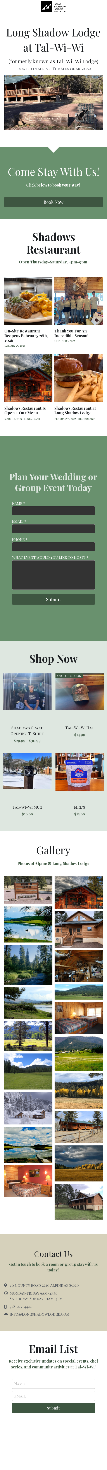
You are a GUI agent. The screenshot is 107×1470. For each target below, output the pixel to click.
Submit (53, 599)
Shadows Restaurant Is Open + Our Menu (25, 411)
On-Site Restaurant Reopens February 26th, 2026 (26, 336)
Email (20, 1395)
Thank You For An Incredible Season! (71, 334)
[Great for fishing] (28, 924)
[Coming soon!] (79, 892)
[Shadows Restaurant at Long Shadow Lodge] (78, 378)
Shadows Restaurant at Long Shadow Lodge (75, 411)
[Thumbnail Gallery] (28, 890)
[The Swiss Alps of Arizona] (79, 992)
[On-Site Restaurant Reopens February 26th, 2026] (28, 301)
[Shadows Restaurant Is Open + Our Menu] (28, 378)
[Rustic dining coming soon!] (79, 966)
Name (19, 1383)
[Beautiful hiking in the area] (28, 965)
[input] (53, 510)
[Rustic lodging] (79, 1018)
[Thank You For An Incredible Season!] (78, 301)
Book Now (53, 202)
